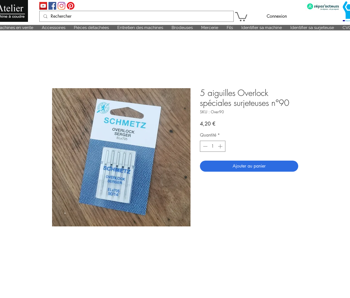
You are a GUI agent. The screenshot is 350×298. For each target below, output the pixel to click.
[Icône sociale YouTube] (43, 6)
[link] (241, 16)
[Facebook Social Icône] (52, 6)
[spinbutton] (213, 146)
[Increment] (221, 146)
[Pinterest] (70, 6)
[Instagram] (61, 6)
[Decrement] (205, 146)
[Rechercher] (136, 16)
